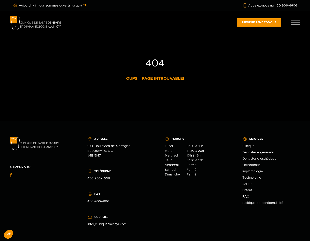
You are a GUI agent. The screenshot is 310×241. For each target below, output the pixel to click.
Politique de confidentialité (262, 202)
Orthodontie (251, 165)
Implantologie (252, 171)
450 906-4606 (98, 178)
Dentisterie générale (258, 152)
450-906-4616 (98, 201)
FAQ (245, 196)
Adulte (247, 184)
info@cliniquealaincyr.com (107, 224)
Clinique (248, 146)
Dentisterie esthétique (259, 158)
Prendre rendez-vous (259, 22)
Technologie (251, 177)
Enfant (247, 190)
